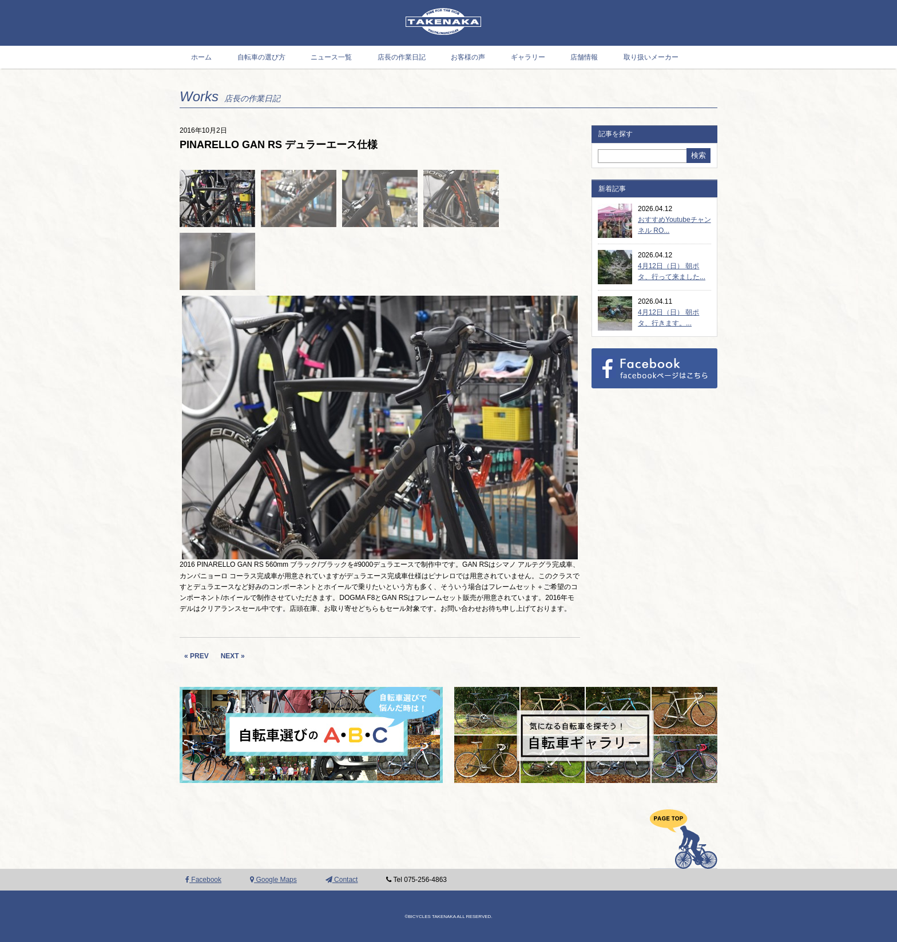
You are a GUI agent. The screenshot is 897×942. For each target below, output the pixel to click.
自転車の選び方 (261, 57)
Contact (342, 880)
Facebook (203, 880)
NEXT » (233, 656)
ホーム (201, 57)
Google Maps (273, 880)
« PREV (196, 656)
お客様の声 (468, 57)
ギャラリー (528, 57)
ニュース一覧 (331, 57)
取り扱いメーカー (651, 57)
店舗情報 (584, 57)
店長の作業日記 (402, 57)
